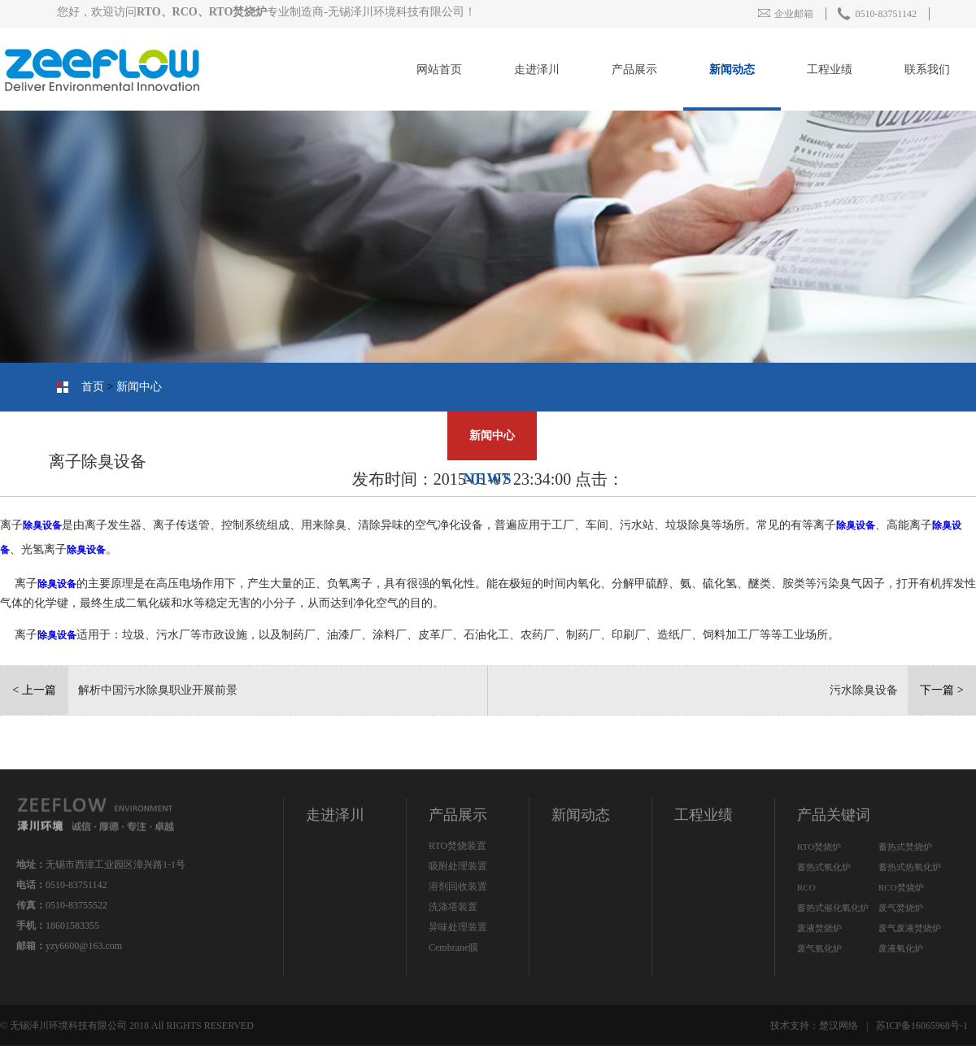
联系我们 (927, 69)
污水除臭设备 (864, 690)
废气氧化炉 (819, 948)
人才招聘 (386, 435)
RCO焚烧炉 (901, 887)
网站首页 (439, 69)
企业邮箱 (785, 13)
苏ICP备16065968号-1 (922, 1025)
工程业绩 (829, 69)
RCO (806, 887)
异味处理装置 (458, 927)
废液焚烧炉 (819, 928)
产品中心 (809, 435)
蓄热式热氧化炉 (909, 867)
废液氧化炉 (900, 948)
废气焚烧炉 (900, 907)
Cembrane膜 (453, 947)
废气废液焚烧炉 (909, 928)
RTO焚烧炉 (819, 846)
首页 (92, 387)
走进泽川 (537, 69)
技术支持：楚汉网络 (814, 1025)
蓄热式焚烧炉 (905, 846)
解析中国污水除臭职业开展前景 (157, 690)
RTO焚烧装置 (457, 845)
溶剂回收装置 (458, 886)
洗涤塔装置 (453, 906)
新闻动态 (732, 69)
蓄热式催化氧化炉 (833, 907)
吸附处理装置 (458, 866)
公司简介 (915, 435)
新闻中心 (139, 387)
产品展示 (634, 69)
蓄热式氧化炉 (824, 867)
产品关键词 (833, 815)
